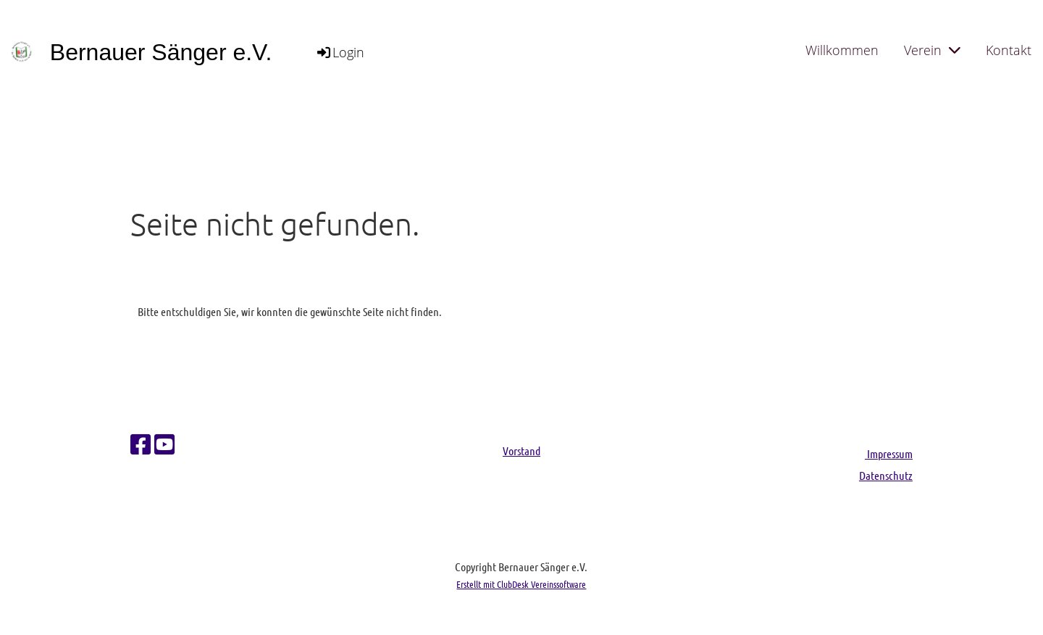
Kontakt (1008, 50)
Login (339, 52)
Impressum (889, 453)
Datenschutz (886, 475)
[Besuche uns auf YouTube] (164, 444)
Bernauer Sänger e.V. (161, 52)
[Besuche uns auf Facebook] (140, 444)
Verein (932, 50)
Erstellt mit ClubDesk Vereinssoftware (521, 584)
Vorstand (521, 450)
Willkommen (842, 50)
